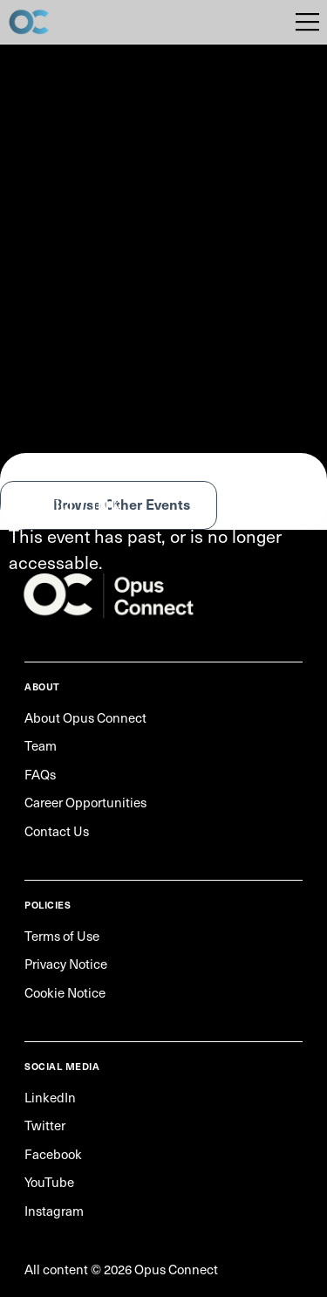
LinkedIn (50, 1097)
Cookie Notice (65, 992)
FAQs (40, 774)
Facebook (53, 1153)
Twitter (44, 1125)
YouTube (49, 1181)
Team (40, 745)
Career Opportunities (85, 802)
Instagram (54, 1210)
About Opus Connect (85, 717)
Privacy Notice (65, 963)
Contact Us (56, 831)
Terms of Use (61, 935)
